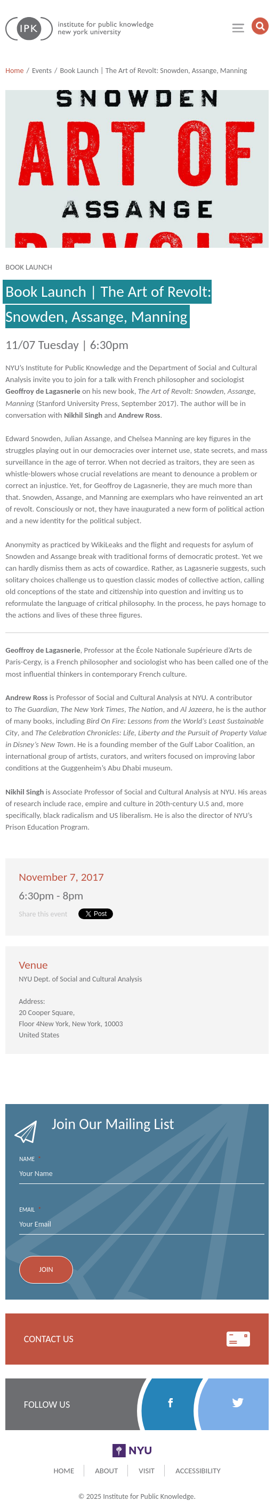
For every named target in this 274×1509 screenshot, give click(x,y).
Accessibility (197, 1470)
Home (14, 70)
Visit (147, 1470)
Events (42, 70)
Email (30, 1209)
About (106, 1470)
